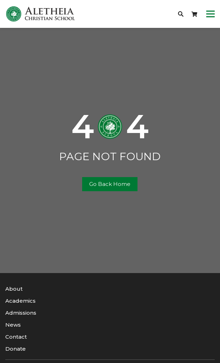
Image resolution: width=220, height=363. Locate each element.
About (14, 288)
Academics (20, 300)
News (13, 324)
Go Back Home (109, 184)
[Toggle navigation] (210, 14)
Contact (16, 336)
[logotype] (40, 14)
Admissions (20, 312)
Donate (15, 348)
